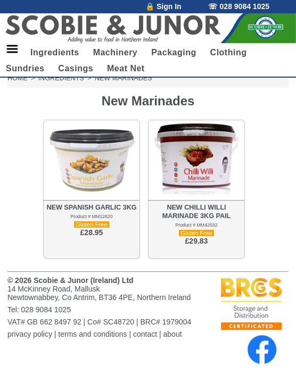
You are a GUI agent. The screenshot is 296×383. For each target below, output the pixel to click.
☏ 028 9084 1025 (238, 6)
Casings (75, 68)
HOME (17, 78)
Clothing (228, 52)
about (172, 334)
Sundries (25, 68)
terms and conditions (92, 334)
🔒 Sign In (163, 6)
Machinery (115, 52)
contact (145, 334)
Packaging (173, 52)
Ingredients (54, 52)
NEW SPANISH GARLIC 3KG (91, 207)
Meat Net (126, 68)
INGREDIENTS (61, 78)
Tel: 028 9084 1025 (39, 309)
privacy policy (29, 334)
